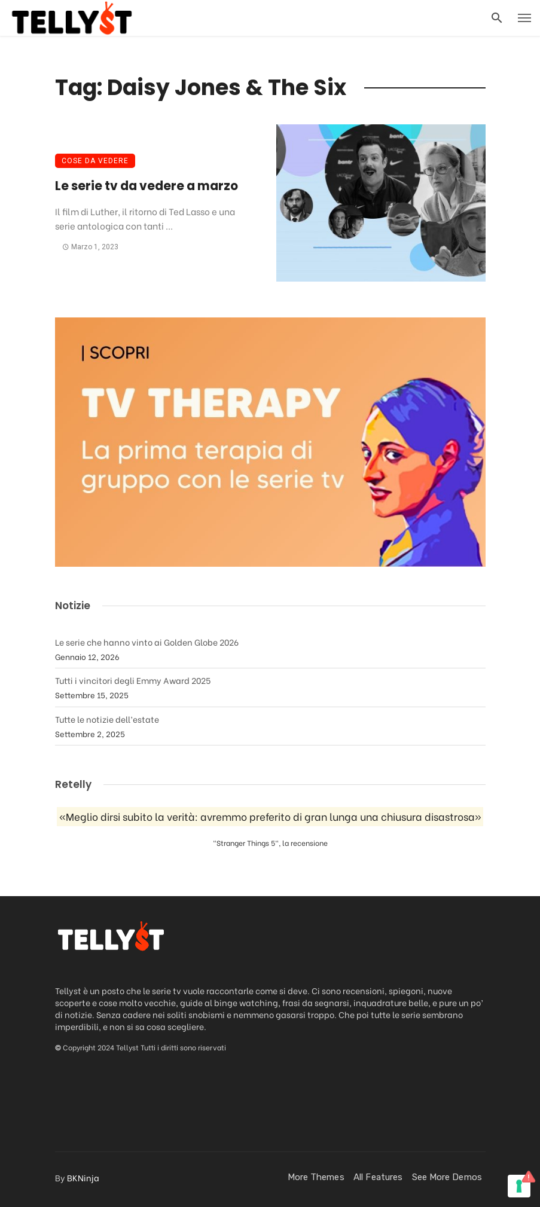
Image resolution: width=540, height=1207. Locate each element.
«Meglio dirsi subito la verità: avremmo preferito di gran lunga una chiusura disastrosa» (270, 816)
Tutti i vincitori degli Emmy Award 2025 (132, 680)
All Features (377, 1177)
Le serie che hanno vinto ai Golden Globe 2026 (147, 641)
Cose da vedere (95, 161)
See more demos (447, 1177)
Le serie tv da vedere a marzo (146, 186)
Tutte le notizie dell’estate (107, 719)
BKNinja (83, 1177)
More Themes (316, 1177)
